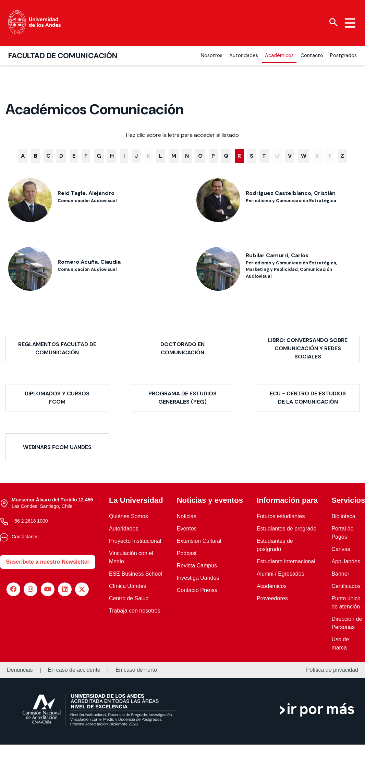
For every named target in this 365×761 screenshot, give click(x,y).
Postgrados (343, 55)
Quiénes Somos (128, 516)
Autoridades (243, 55)
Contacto (312, 55)
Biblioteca (343, 516)
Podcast (187, 553)
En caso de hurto (136, 670)
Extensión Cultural (199, 541)
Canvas (340, 549)
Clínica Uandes (127, 586)
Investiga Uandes (198, 578)
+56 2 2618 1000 (30, 521)
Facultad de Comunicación (63, 56)
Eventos (187, 529)
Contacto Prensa (197, 590)
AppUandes (345, 561)
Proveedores (272, 598)
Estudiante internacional (286, 561)
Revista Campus (197, 565)
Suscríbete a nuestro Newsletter (47, 562)
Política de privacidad (332, 670)
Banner (340, 574)
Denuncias (20, 670)
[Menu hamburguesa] (350, 23)
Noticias (186, 516)
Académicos (272, 586)
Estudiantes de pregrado (286, 529)
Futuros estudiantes (281, 516)
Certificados (345, 586)
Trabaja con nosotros (134, 611)
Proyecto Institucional (135, 541)
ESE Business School (135, 574)
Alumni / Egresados (280, 574)
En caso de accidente (74, 670)
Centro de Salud (129, 598)
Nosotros (211, 55)
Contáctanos (25, 536)
